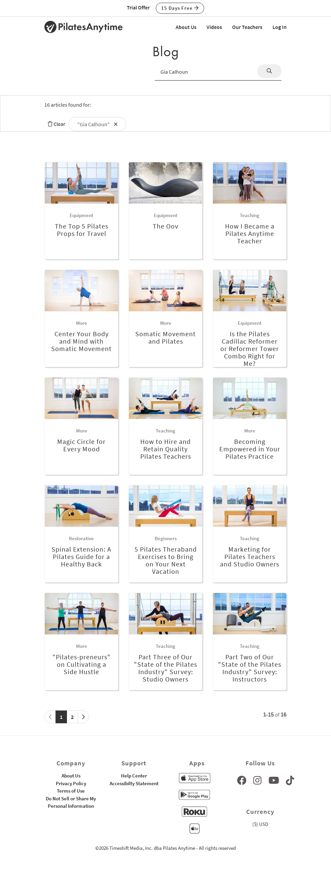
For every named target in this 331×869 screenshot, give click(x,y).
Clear (54, 123)
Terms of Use (71, 791)
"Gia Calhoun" (97, 124)
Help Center (134, 775)
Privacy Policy (71, 783)
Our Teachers (247, 27)
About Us (186, 27)
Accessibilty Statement (134, 783)
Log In (279, 27)
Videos (214, 27)
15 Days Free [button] (180, 8)
